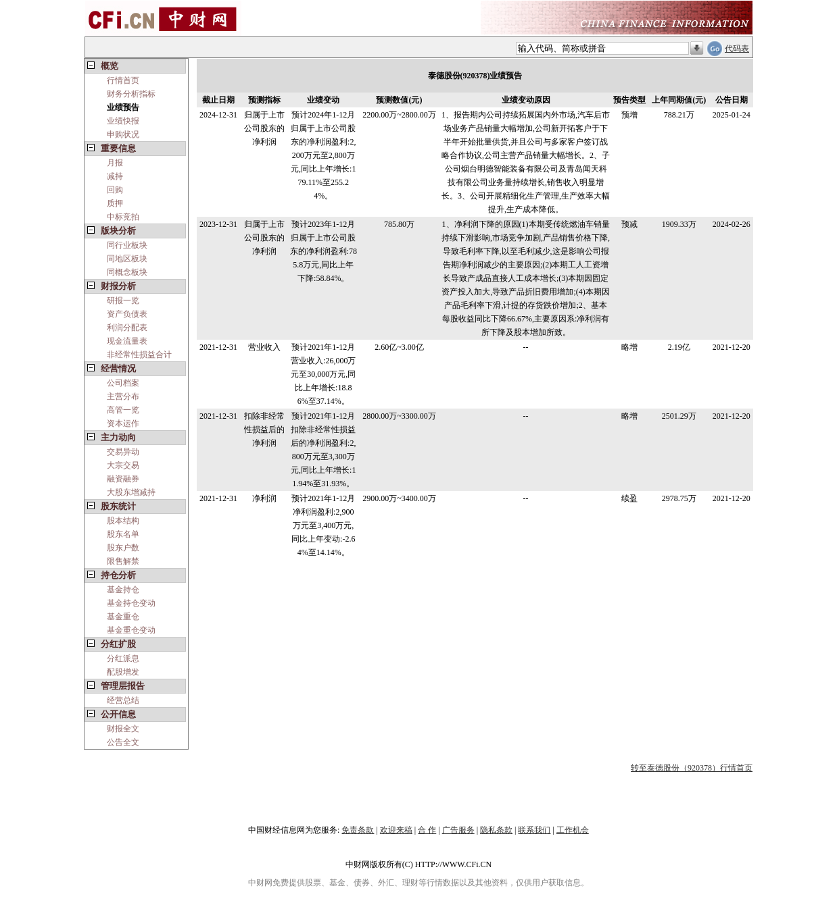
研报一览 (123, 300)
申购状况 (123, 134)
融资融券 (123, 479)
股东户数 (123, 547)
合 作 (427, 830)
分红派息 (123, 658)
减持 (115, 176)
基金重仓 (123, 616)
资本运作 (123, 423)
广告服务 (458, 830)
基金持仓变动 (131, 603)
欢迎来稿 (396, 830)
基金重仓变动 (131, 630)
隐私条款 (496, 830)
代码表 (737, 48)
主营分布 (123, 396)
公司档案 (123, 383)
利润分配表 (127, 327)
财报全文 (123, 728)
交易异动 (123, 452)
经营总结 (123, 700)
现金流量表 (127, 341)
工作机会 (572, 830)
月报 (115, 162)
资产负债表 (127, 314)
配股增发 (123, 672)
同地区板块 (127, 258)
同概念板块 (127, 272)
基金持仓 (123, 589)
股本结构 (123, 520)
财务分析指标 (131, 94)
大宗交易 (123, 465)
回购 (115, 189)
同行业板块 (127, 245)
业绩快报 (123, 121)
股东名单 (123, 534)
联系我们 (534, 830)
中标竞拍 (123, 217)
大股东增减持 (131, 492)
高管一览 (123, 410)
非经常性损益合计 (139, 354)
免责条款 (357, 830)
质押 (115, 203)
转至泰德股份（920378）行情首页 (691, 768)
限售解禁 (123, 561)
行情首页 (123, 80)
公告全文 (123, 742)
